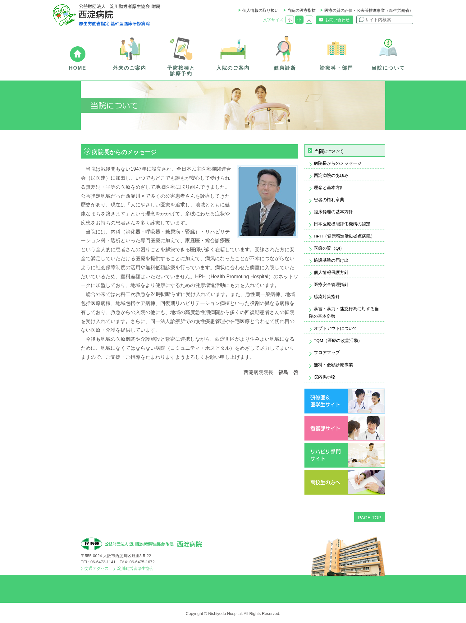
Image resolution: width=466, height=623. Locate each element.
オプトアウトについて (335, 328)
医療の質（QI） (329, 248)
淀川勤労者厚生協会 (135, 568)
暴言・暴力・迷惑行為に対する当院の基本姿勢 (344, 313)
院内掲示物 (325, 377)
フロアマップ (327, 352)
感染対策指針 (327, 296)
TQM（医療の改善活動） (338, 340)
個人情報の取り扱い (260, 10)
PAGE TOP (369, 517)
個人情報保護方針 (331, 272)
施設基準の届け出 (331, 260)
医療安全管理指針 (331, 284)
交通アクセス (97, 568)
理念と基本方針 (329, 187)
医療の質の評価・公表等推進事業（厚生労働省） (368, 10)
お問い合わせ (337, 19)
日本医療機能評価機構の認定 (342, 224)
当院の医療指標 (301, 10)
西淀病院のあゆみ (331, 175)
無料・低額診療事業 (333, 364)
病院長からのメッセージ (338, 163)
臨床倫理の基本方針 (333, 212)
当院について (329, 151)
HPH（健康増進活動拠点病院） (344, 236)
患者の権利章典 (329, 199)
